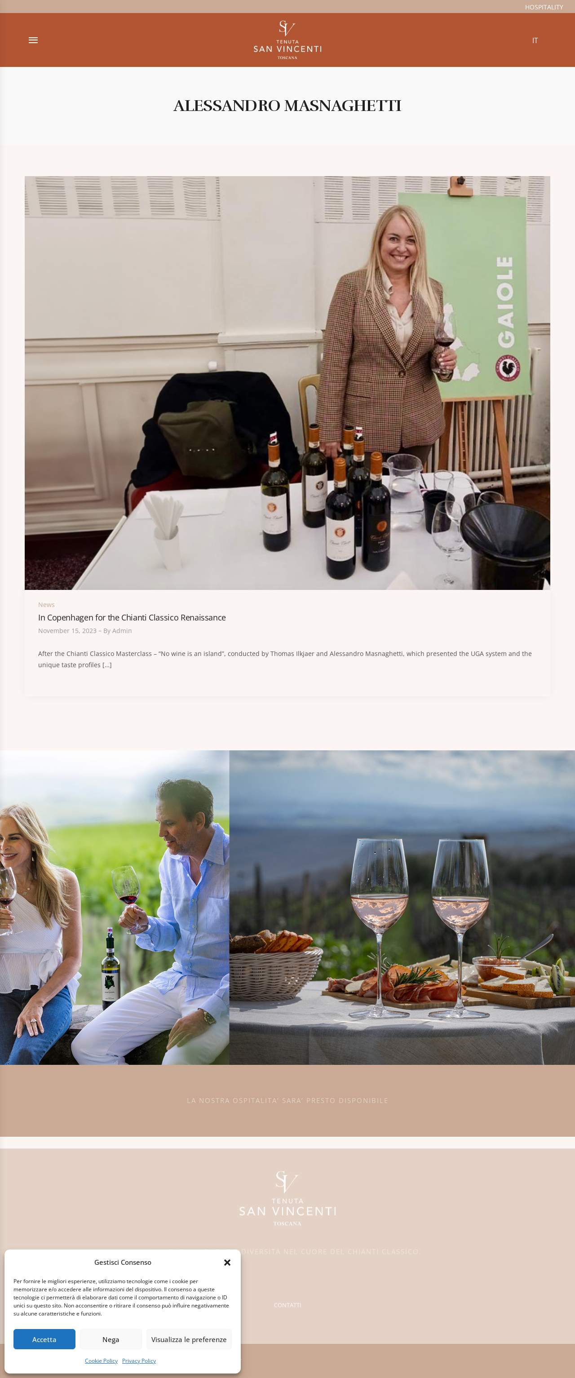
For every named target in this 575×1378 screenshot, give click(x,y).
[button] (227, 1262)
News (46, 604)
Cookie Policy (101, 1361)
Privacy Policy (139, 1361)
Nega (110, 1339)
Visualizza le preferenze (189, 1339)
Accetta (44, 1339)
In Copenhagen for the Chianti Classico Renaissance (132, 617)
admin (122, 630)
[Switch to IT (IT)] (535, 40)
